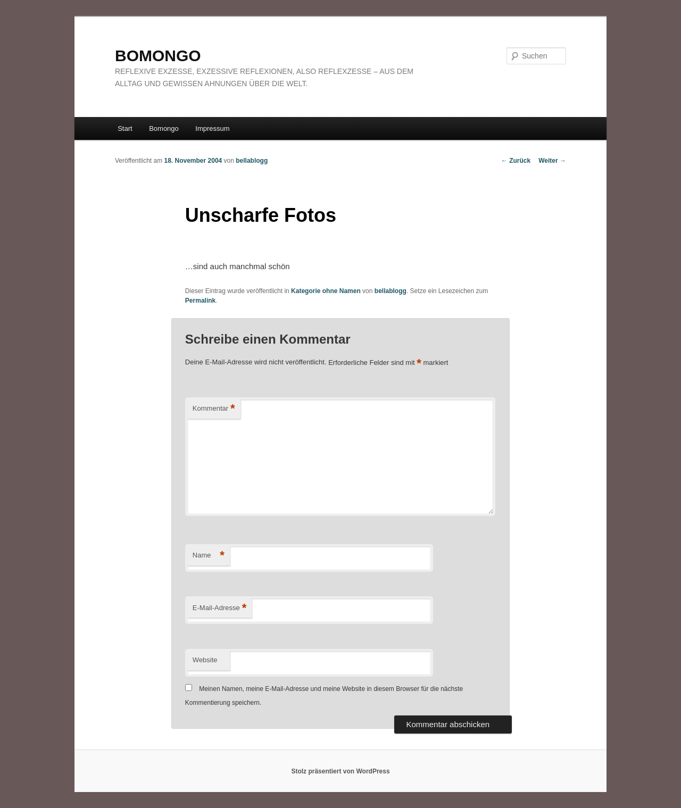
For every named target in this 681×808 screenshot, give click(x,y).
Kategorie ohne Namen (326, 291)
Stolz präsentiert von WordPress (340, 771)
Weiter (552, 160)
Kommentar (214, 409)
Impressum (212, 128)
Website (205, 660)
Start (125, 128)
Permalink (200, 300)
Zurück (515, 160)
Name (209, 555)
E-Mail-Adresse (219, 608)
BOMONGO (158, 55)
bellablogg (252, 160)
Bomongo (164, 128)
